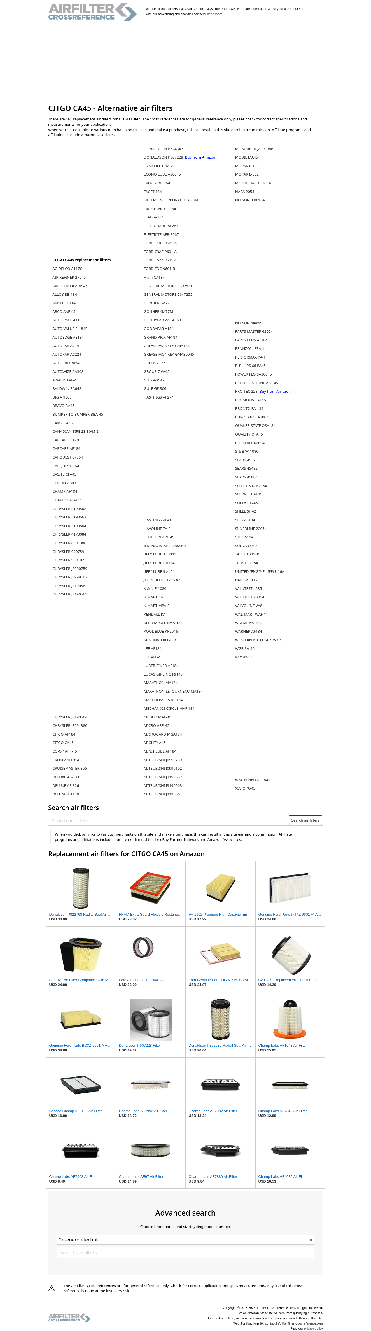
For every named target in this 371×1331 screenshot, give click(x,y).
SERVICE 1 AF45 (248, 494)
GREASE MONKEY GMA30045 (169, 354)
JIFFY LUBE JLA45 (158, 571)
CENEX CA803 (64, 482)
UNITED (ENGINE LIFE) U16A (259, 571)
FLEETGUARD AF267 (161, 225)
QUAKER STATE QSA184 (255, 425)
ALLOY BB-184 (64, 294)
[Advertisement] (185, 63)
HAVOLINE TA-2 (157, 528)
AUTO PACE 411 (66, 319)
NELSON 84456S (249, 322)
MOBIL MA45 (246, 157)
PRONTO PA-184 (249, 408)
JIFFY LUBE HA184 (159, 562)
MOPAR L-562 (247, 174)
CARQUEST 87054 (67, 457)
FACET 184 (153, 191)
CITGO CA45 (63, 742)
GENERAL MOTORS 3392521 (168, 285)
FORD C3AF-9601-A (160, 251)
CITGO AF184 (63, 734)
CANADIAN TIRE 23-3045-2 (75, 431)
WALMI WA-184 (248, 622)
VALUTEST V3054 (249, 596)
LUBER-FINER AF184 (161, 665)
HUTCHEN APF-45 (159, 536)
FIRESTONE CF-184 (160, 208)
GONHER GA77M (158, 311)
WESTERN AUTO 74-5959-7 (258, 639)
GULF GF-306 (155, 388)
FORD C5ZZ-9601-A (160, 259)
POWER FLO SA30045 (253, 374)
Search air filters (305, 820)
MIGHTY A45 (154, 742)
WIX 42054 (244, 657)
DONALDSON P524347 (163, 148)
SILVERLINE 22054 (251, 528)
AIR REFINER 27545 (69, 277)
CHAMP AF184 (64, 491)
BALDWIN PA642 (66, 388)
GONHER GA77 (157, 302)
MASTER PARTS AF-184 (163, 699)
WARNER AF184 (248, 631)
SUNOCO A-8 (246, 545)
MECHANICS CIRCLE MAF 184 (169, 708)
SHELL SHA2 (245, 511)
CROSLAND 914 (65, 759)
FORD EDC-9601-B (159, 268)
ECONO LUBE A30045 (162, 174)
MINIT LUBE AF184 (160, 751)
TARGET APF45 (247, 554)
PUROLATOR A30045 (253, 417)
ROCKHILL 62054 (250, 442)
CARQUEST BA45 (66, 465)
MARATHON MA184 (161, 682)
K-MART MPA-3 (156, 605)
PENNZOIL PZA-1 (249, 348)
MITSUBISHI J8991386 (254, 148)
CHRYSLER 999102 (68, 559)
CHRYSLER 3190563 (69, 517)
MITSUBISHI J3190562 (163, 776)
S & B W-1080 (246, 451)
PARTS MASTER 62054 (254, 331)
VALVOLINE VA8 (248, 605)
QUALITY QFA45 (249, 434)
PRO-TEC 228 (246, 391)
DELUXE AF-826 (65, 785)
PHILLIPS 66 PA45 (250, 365)
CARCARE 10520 (66, 440)
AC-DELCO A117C (67, 268)
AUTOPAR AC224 (66, 354)
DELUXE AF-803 (65, 776)
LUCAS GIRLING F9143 (163, 674)
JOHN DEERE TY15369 (162, 579)
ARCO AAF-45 (63, 311)
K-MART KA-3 (155, 596)
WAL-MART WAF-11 (251, 614)
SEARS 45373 (246, 459)
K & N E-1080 (155, 588)
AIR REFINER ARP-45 (69, 285)
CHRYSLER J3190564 (69, 717)
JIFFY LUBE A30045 (160, 554)
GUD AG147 (154, 380)
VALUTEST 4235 (248, 588)
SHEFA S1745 (246, 502)
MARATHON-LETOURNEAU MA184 (173, 691)
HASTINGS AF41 (157, 519)
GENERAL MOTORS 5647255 (168, 294)
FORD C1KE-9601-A (160, 242)
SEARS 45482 (246, 468)
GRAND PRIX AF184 (160, 337)
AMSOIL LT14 (63, 302)
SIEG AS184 (245, 519)
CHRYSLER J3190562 (69, 585)
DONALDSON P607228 (164, 157)
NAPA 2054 (244, 191)
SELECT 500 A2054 (251, 485)
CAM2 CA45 (62, 422)
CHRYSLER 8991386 (69, 542)
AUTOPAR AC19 (65, 345)
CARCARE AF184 (66, 448)
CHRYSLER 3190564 (69, 525)
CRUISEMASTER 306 (69, 768)
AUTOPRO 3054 (65, 362)
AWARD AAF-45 (65, 380)
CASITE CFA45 (64, 474)
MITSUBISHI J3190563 (163, 785)
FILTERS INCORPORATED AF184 (171, 200)
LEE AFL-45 (153, 657)
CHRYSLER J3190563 (69, 594)
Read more (214, 14)
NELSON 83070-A (250, 200)
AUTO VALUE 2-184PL (70, 328)
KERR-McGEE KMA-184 (163, 622)
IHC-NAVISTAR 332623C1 (165, 545)
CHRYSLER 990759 (68, 551)
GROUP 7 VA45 (156, 371)
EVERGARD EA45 (158, 182)
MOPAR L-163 (247, 165)
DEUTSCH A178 (65, 794)
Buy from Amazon (200, 157)
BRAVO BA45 (63, 405)
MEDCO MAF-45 (157, 717)
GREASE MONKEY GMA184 (167, 345)
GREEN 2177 (154, 362)
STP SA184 (244, 536)
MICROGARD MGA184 (163, 734)
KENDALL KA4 (155, 614)
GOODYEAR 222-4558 (162, 319)
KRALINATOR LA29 (160, 639)
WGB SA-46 (245, 648)
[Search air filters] (169, 820)
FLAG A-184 (154, 217)
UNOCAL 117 (246, 579)
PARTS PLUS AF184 (251, 340)
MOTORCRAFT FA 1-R (253, 182)
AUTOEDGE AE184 (68, 337)
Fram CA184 (154, 277)
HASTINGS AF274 (158, 397)
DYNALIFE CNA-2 (158, 165)
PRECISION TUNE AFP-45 (256, 382)
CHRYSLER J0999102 (69, 577)
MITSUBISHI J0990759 (163, 759)
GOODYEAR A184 (158, 328)
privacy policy (313, 1328)
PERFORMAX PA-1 (250, 357)
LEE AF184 (152, 648)
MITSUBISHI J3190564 (163, 794)
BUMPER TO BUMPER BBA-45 (77, 414)
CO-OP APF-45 (64, 751)
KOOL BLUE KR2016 (161, 631)
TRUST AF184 (246, 562)
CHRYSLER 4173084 (69, 534)
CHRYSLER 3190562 (69, 508)
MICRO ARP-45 (156, 725)
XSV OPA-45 (245, 788)
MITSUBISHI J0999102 (163, 768)
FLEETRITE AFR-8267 (161, 234)
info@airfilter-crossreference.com (299, 1323)
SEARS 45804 (246, 477)
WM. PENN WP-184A (253, 779)
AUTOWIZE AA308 (67, 371)
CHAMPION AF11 (67, 499)
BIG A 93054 (63, 397)
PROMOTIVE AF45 (250, 399)
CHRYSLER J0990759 (69, 568)
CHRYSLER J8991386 (69, 725)
